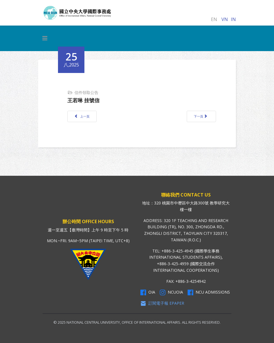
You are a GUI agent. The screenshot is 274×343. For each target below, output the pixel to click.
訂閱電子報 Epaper (162, 303)
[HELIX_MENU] (44, 38)
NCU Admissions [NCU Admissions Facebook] (209, 292)
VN (224, 19)
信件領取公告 (86, 92)
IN (233, 19)
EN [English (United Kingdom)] (214, 19)
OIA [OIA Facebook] (147, 292)
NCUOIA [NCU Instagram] (171, 292)
